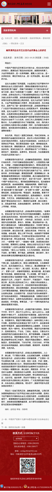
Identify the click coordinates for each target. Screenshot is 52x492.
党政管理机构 (35, 38)
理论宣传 (14, 44)
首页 (16, 38)
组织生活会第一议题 (17, 427)
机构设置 (23, 38)
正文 (22, 44)
